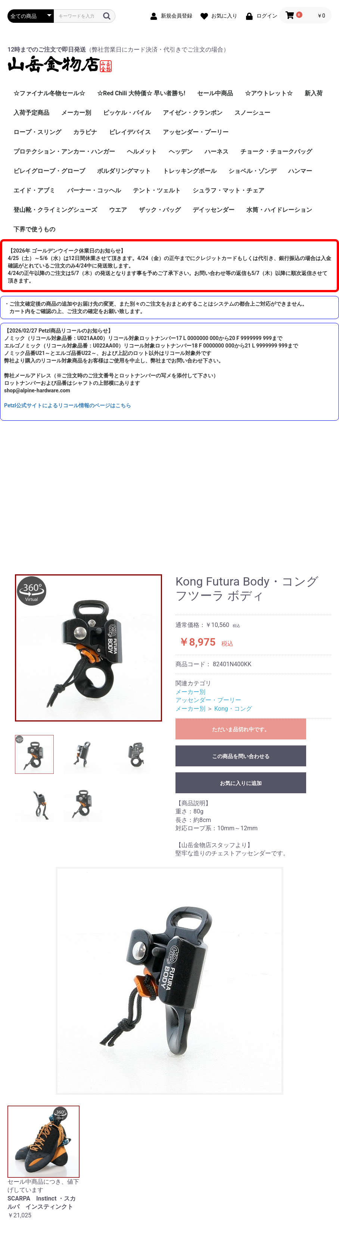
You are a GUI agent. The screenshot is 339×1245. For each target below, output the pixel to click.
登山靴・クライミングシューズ (55, 209)
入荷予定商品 (31, 112)
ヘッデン (181, 151)
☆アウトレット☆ (269, 93)
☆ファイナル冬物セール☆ (49, 93)
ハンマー (300, 170)
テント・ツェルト (157, 190)
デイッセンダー (213, 209)
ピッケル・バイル (127, 112)
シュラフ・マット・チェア (228, 190)
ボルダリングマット (124, 170)
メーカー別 (76, 112)
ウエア (118, 209)
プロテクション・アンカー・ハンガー (64, 151)
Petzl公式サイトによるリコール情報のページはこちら (67, 405)
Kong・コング (233, 708)
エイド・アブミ (34, 190)
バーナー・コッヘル (94, 190)
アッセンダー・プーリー (195, 132)
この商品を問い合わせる (241, 756)
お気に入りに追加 (241, 783)
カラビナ (85, 132)
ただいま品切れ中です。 (241, 729)
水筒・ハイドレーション (279, 209)
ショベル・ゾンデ (252, 170)
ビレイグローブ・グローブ (49, 170)
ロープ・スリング (37, 132)
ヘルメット (142, 151)
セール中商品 (215, 93)
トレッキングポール (190, 170)
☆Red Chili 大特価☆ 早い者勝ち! (141, 93)
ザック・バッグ (160, 209)
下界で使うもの (34, 229)
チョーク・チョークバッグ (276, 151)
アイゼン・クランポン (193, 112)
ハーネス (216, 151)
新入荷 (314, 93)
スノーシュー (252, 112)
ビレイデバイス (130, 132)
